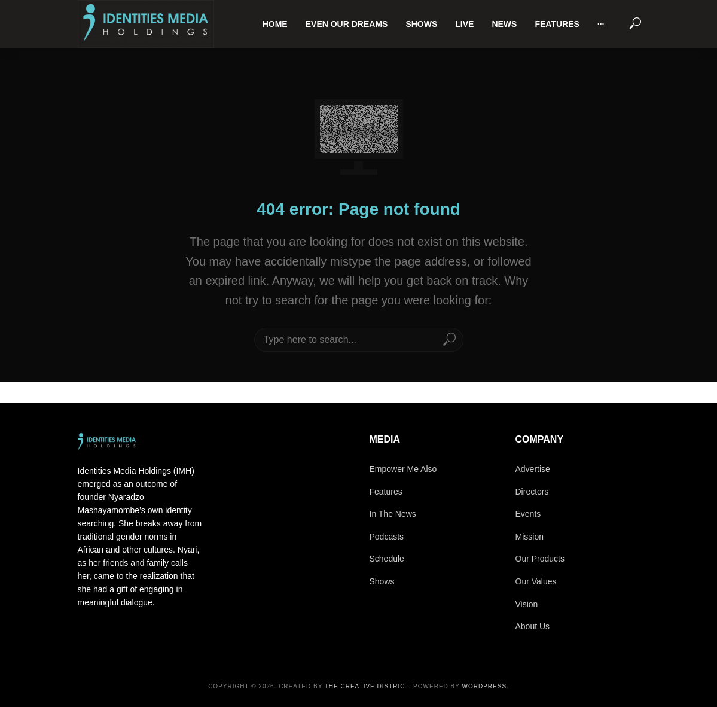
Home (275, 24)
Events (528, 514)
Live (464, 24)
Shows (421, 24)
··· (601, 24)
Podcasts (387, 536)
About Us (532, 626)
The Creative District (367, 686)
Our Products (540, 558)
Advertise (532, 469)
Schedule (387, 558)
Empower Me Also (403, 469)
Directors (532, 491)
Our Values (536, 581)
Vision (526, 604)
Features (557, 24)
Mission (529, 536)
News (504, 24)
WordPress (484, 686)
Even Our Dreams (347, 24)
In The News (393, 514)
